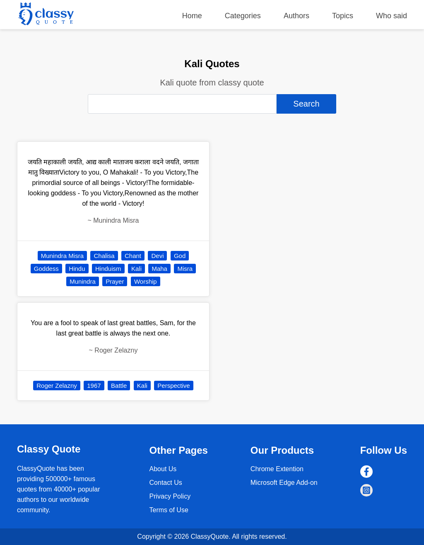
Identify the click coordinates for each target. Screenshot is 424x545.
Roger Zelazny (56, 385)
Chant (133, 255)
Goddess (46, 268)
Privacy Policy (170, 496)
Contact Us (165, 482)
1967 (94, 385)
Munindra (83, 281)
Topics (342, 16)
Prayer (115, 281)
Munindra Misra (62, 255)
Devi (157, 255)
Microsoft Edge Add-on (284, 482)
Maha (159, 268)
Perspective (173, 385)
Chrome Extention (277, 468)
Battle (119, 385)
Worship (145, 281)
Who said (391, 16)
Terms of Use (168, 509)
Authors (296, 16)
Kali (136, 268)
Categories (243, 16)
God (180, 255)
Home (192, 16)
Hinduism (108, 268)
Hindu (77, 268)
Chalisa (104, 255)
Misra (185, 268)
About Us (163, 468)
